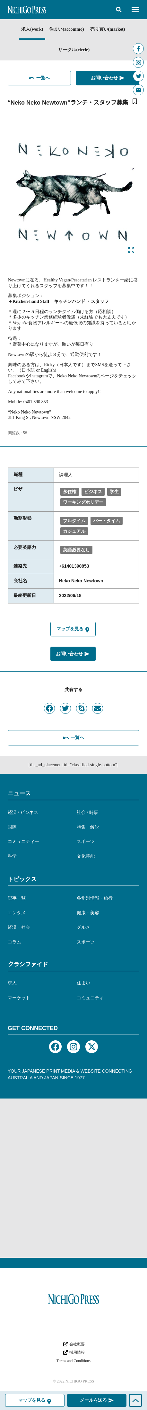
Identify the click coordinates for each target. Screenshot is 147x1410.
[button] (119, 9)
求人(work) (32, 29)
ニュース (19, 793)
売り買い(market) (107, 29)
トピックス (22, 879)
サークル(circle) (74, 49)
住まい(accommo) (66, 29)
